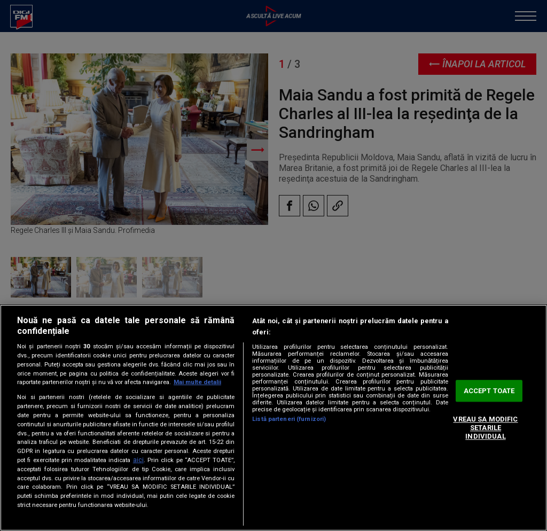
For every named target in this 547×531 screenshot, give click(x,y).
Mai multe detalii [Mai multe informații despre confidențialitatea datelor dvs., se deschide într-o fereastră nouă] (197, 382)
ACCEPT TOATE (489, 391)
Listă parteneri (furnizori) (289, 419)
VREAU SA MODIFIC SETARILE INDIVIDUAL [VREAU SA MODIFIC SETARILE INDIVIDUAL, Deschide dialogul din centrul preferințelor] (485, 428)
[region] (273, 417)
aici (138, 460)
